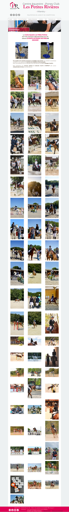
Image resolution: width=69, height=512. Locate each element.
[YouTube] (16, 15)
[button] (15, 19)
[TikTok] (19, 15)
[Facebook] (14, 15)
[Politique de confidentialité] (57, 511)
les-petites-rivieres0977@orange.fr (44, 507)
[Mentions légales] (47, 510)
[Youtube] (15, 510)
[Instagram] (11, 15)
